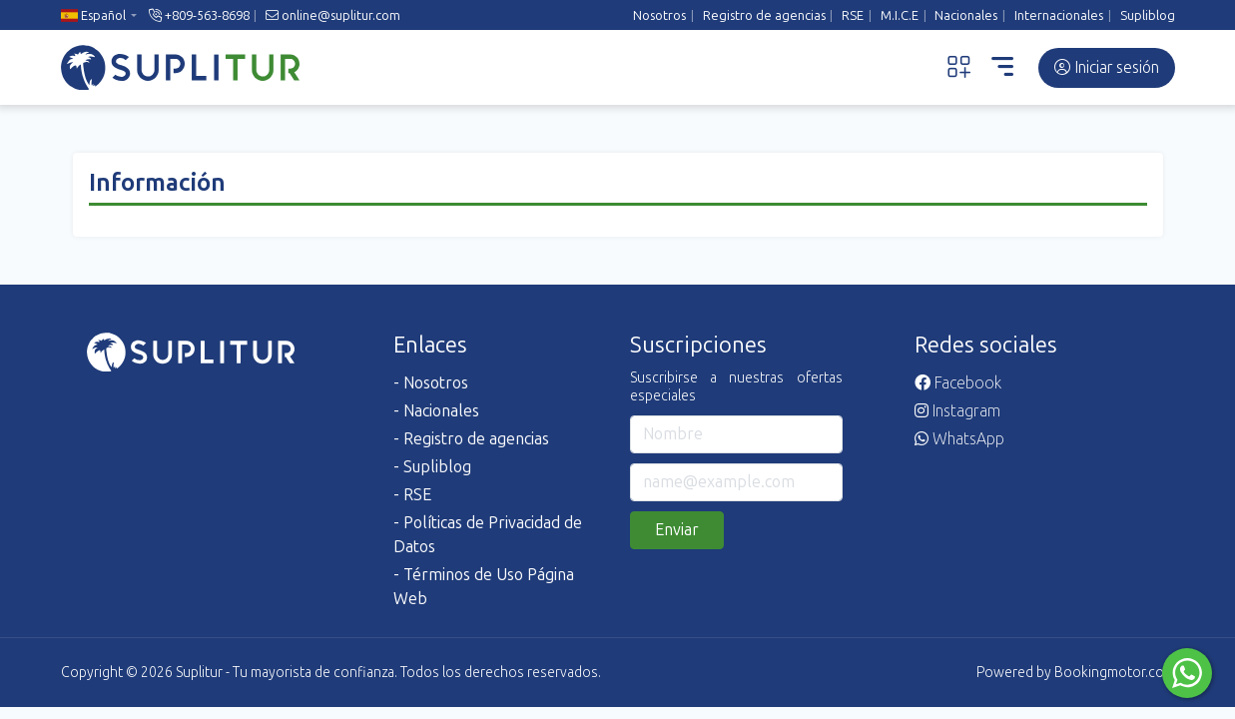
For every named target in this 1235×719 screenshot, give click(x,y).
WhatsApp (959, 438)
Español (93, 15)
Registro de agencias (764, 15)
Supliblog (1147, 15)
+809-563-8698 (199, 15)
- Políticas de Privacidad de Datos (487, 534)
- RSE (412, 494)
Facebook (958, 382)
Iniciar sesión (1106, 67)
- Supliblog (432, 466)
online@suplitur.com (333, 15)
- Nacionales (436, 410)
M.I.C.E (900, 15)
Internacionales (1058, 15)
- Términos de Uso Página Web (483, 586)
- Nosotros (430, 382)
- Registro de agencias (471, 438)
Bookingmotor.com (1114, 672)
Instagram (957, 410)
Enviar (677, 529)
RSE (853, 15)
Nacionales (965, 15)
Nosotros (659, 15)
